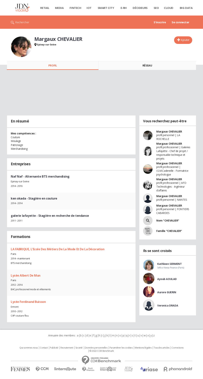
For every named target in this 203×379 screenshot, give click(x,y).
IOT (89, 8)
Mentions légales (143, 347)
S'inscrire (160, 22)
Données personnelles (96, 347)
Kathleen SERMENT (169, 264)
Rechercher (22, 22)
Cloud (168, 8)
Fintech (75, 8)
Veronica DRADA (167, 305)
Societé (79, 347)
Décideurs (140, 8)
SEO (156, 8)
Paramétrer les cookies (121, 347)
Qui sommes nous (28, 347)
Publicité (54, 347)
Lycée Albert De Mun (25, 275)
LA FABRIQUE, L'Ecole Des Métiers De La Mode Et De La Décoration (58, 249)
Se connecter (180, 22)
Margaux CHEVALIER (169, 131)
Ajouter (185, 40)
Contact (44, 347)
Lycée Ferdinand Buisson (28, 302)
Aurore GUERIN (166, 292)
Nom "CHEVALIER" (167, 220)
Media (59, 8)
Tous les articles (162, 347)
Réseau (147, 65)
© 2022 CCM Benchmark (101, 351)
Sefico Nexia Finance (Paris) (170, 267)
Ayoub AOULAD (167, 279)
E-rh (124, 8)
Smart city (106, 8)
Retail (44, 8)
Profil (52, 65)
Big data (186, 8)
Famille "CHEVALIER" (169, 231)
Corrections (177, 347)
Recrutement (66, 347)
